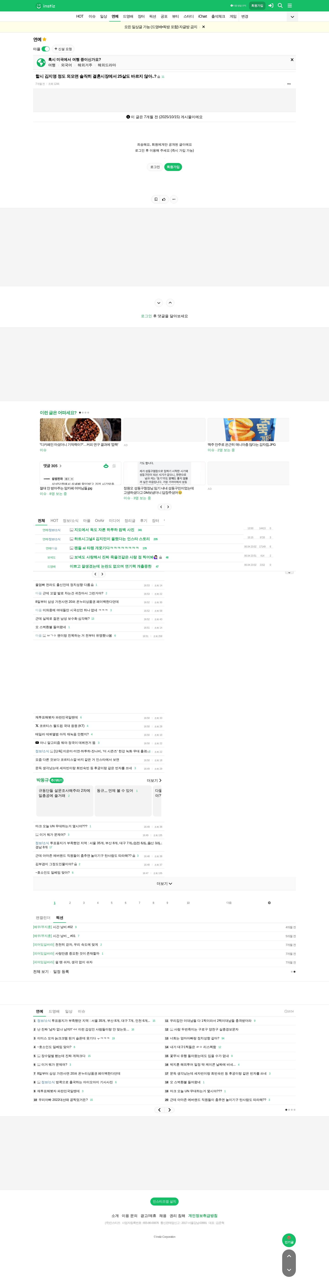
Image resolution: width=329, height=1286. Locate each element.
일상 (103, 16)
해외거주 (85, 65)
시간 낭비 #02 (55, 927)
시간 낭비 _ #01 (57, 936)
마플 (86, 521)
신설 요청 (63, 49)
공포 (164, 16)
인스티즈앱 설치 (164, 1201)
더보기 (154, 780)
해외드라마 (107, 65)
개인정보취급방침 (203, 1216)
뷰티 (175, 16)
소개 (115, 1216)
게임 (233, 16)
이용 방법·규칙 (238, 5)
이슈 (92, 16)
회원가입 (257, 5)
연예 (114, 16)
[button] (161, 507)
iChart (202, 16)
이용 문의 (129, 1216)
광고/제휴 (148, 1216)
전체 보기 (41, 972)
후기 (143, 521)
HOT (79, 16)
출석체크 (218, 16)
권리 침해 (177, 1216)
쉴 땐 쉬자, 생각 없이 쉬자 (63, 962)
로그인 (155, 167)
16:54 (289, 1011)
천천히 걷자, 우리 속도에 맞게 (68, 945)
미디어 (114, 521)
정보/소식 (70, 521)
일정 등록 (61, 972)
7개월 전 (40, 83)
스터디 (188, 16)
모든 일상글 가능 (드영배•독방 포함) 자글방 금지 (160, 27)
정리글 (130, 521)
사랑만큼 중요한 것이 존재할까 (69, 954)
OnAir (99, 521)
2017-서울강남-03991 (194, 1223)
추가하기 (56, 780)
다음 (228, 902)
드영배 (128, 16)
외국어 (66, 65)
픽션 (152, 16)
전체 (41, 521)
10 (188, 902)
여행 (52, 65)
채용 (163, 1216)
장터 (141, 16)
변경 (244, 16)
